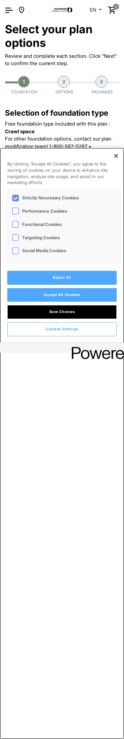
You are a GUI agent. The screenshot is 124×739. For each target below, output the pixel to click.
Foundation (24, 85)
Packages (102, 85)
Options (64, 85)
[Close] (116, 156)
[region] (62, 443)
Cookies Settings (62, 329)
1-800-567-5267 (68, 146)
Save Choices (62, 311)
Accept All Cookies (62, 294)
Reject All (62, 277)
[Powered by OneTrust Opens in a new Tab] (95, 348)
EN (94, 10)
